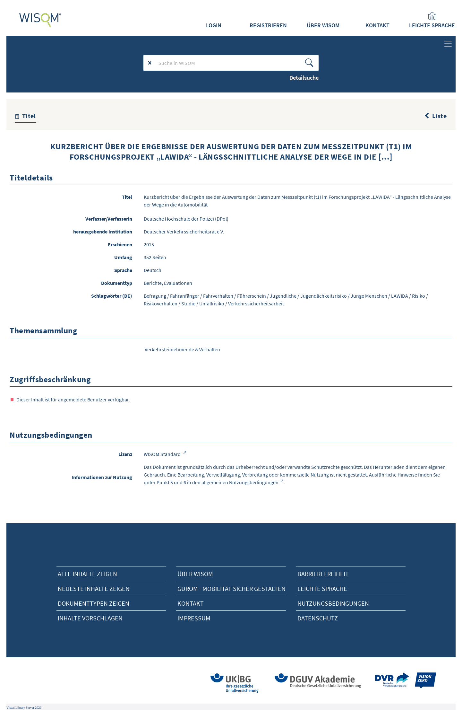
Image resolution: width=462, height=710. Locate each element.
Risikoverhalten (160, 303)
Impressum (193, 618)
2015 (149, 244)
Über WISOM (323, 25)
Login (213, 25)
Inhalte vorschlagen (90, 618)
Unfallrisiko (211, 303)
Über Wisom (195, 574)
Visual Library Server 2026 (23, 707)
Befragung (155, 296)
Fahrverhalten (218, 296)
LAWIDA (399, 296)
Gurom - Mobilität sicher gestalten (231, 588)
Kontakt (377, 25)
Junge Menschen (369, 296)
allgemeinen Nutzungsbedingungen (239, 482)
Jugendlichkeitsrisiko (323, 296)
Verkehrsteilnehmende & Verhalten (182, 349)
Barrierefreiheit (323, 574)
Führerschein (251, 296)
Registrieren (268, 25)
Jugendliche (283, 296)
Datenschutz (317, 618)
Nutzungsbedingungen (333, 603)
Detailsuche (304, 77)
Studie (188, 303)
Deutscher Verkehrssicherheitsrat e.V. (184, 231)
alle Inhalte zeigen (87, 574)
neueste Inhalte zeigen (94, 588)
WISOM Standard (163, 454)
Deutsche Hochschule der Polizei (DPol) (186, 218)
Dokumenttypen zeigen (93, 603)
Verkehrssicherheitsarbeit (256, 303)
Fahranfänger (184, 296)
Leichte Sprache (432, 20)
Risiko (418, 296)
